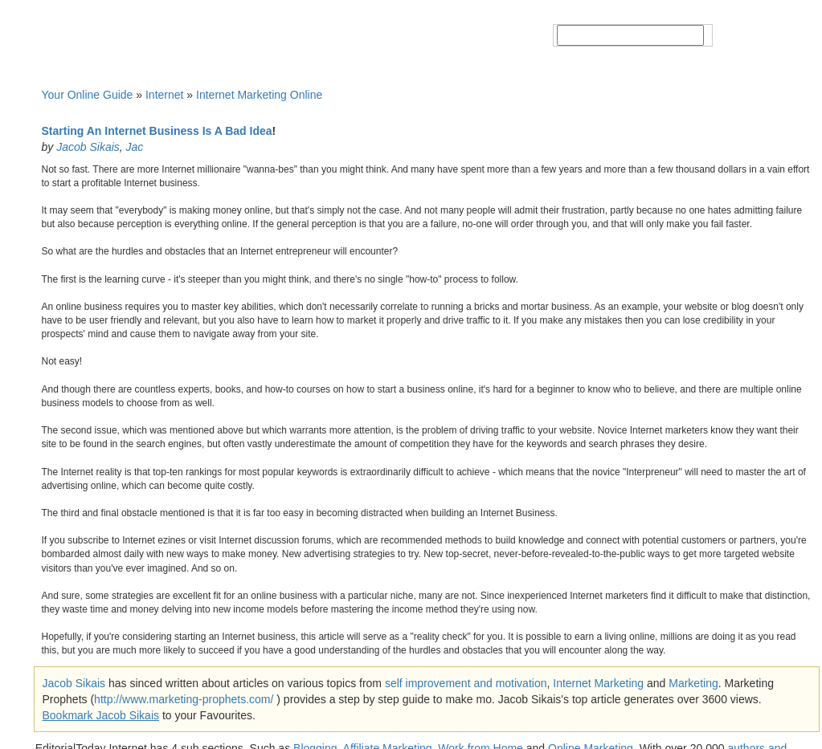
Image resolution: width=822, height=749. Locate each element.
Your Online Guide (87, 94)
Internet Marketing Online (259, 94)
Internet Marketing (598, 683)
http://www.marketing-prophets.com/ (183, 699)
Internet (164, 94)
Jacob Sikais (88, 146)
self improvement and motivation (466, 683)
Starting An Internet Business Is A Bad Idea (157, 130)
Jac (135, 146)
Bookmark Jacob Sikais (101, 715)
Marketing (693, 683)
